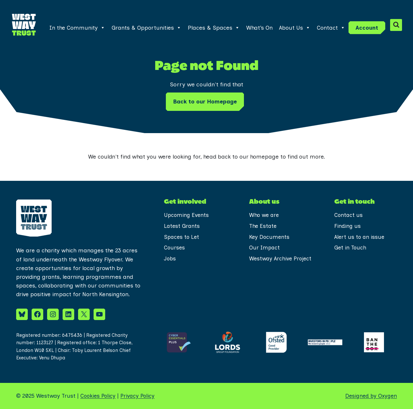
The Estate (263, 226)
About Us (294, 27)
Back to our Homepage (205, 101)
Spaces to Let (182, 237)
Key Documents (270, 237)
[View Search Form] (396, 25)
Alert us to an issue (360, 237)
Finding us (347, 226)
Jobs (170, 259)
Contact (331, 27)
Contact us (348, 215)
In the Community (77, 27)
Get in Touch (350, 248)
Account (367, 27)
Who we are (264, 215)
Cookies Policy (98, 396)
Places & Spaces (214, 27)
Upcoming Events (187, 215)
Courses (175, 248)
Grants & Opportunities (146, 27)
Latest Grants (182, 226)
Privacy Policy (139, 396)
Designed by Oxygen (370, 396)
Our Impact (265, 248)
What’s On (259, 27)
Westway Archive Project (271, 264)
